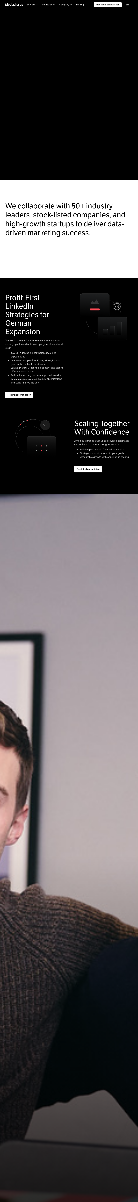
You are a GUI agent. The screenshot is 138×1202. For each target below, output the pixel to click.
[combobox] (129, 4)
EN (127, 5)
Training (80, 5)
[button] (32, 4)
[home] (14, 4)
